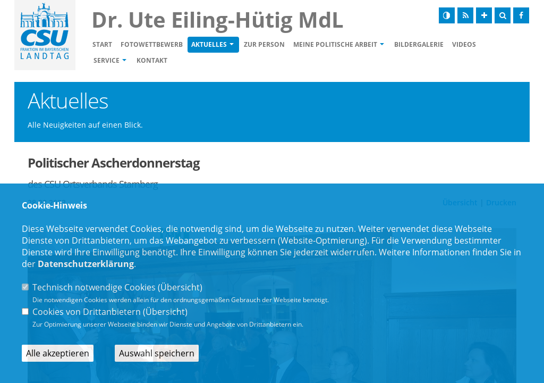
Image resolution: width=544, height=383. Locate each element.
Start (102, 44)
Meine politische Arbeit (335, 44)
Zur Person (264, 44)
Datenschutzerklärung (86, 264)
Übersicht (180, 287)
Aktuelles (209, 44)
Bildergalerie (419, 44)
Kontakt (152, 60)
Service (107, 60)
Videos (464, 44)
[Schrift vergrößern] (484, 15)
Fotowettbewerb (152, 44)
